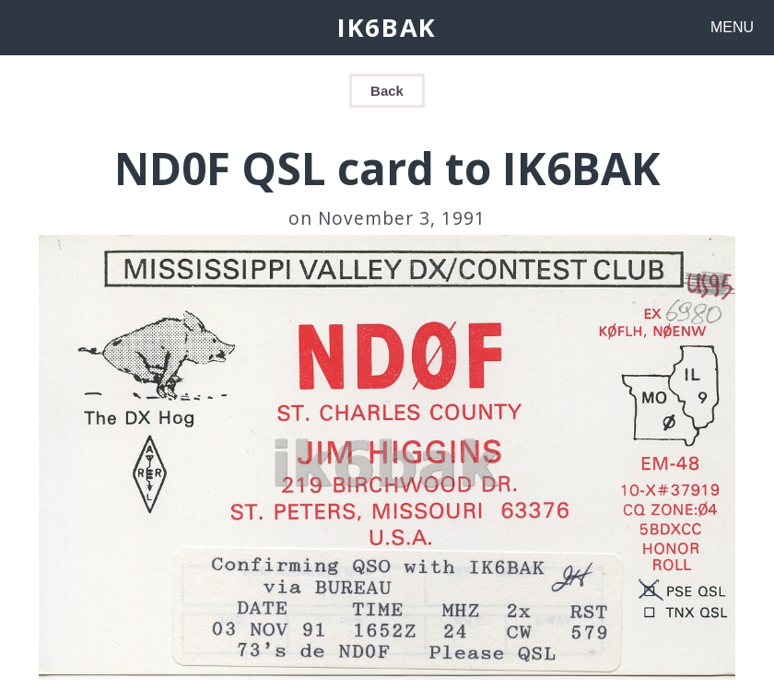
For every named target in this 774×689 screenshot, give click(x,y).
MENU (732, 27)
